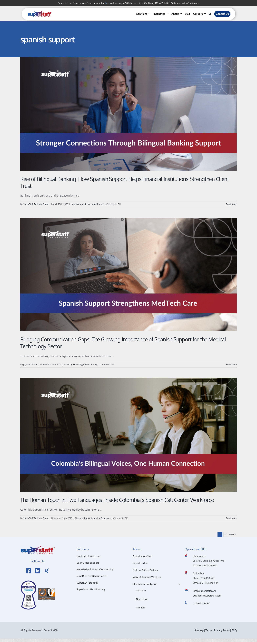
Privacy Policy (222, 630)
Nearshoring (97, 204)
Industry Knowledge (80, 204)
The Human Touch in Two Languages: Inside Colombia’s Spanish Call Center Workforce (117, 500)
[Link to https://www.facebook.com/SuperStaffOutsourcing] (28, 570)
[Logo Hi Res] (37, 546)
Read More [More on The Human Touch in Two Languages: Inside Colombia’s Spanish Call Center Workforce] (231, 518)
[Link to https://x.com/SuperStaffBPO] (47, 570)
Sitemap (199, 630)
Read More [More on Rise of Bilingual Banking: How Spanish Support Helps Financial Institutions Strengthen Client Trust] (231, 204)
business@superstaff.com (207, 595)
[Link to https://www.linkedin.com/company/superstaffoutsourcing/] (37, 570)
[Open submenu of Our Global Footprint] (179, 584)
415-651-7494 (201, 603)
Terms (208, 630)
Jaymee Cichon (30, 364)
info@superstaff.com (204, 590)
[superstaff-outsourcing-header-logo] (39, 12)
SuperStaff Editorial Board (36, 204)
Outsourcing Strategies (99, 518)
